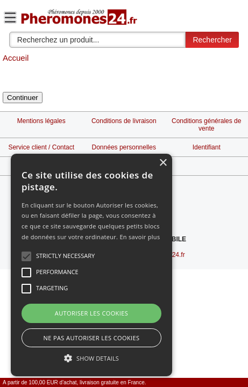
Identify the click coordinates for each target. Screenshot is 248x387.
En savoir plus (139, 237)
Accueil (16, 57)
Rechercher (212, 39)
